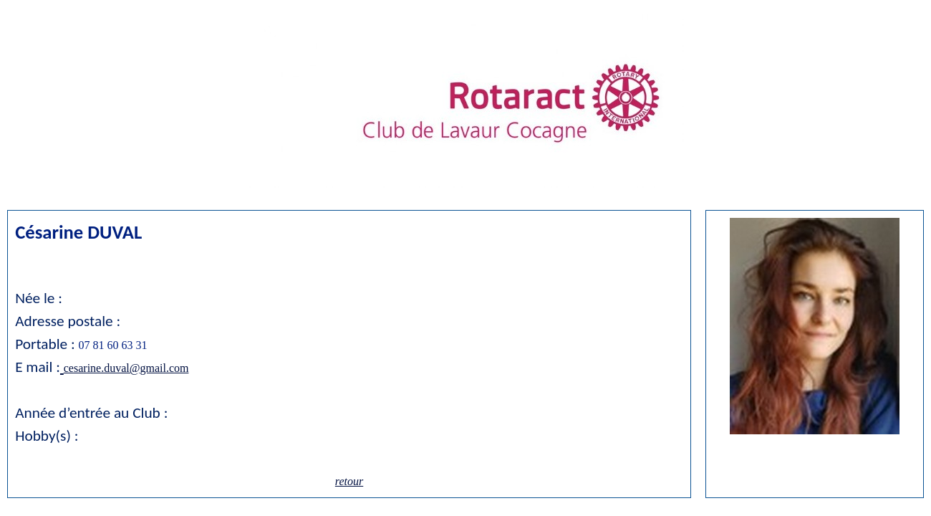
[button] (62, 367)
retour (349, 481)
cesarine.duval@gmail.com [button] (126, 368)
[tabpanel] (814, 327)
